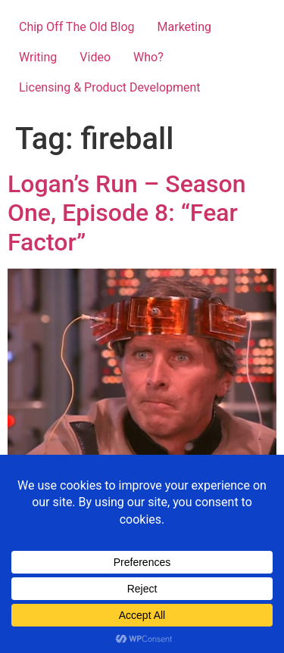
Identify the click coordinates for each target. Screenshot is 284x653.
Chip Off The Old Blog (77, 27)
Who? (148, 57)
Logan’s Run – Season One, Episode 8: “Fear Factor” (126, 213)
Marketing (184, 27)
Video (95, 57)
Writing (38, 57)
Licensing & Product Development (110, 87)
